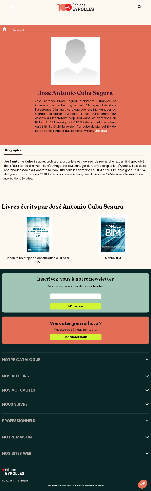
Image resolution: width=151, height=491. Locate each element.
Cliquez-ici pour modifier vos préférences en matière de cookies (75, 486)
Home (4, 30)
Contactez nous (75, 337)
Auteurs (18, 30)
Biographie (13, 150)
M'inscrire (75, 306)
